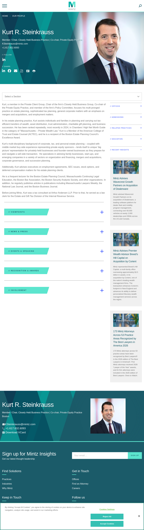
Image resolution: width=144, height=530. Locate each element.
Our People (18, 16)
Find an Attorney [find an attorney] (80, 484)
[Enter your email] (107, 455)
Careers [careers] (76, 488)
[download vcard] (14, 432)
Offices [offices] (75, 479)
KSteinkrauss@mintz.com (15, 44)
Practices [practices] (6, 479)
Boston (5, 416)
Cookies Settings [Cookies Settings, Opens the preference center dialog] (107, 509)
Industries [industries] (7, 484)
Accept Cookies (107, 524)
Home (5, 16)
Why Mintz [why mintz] (7, 488)
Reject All (107, 517)
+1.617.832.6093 (15, 428)
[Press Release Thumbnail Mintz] (126, 167)
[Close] (139, 516)
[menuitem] (5, 16)
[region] (72, 516)
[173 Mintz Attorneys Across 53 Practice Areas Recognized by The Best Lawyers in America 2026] (124, 338)
